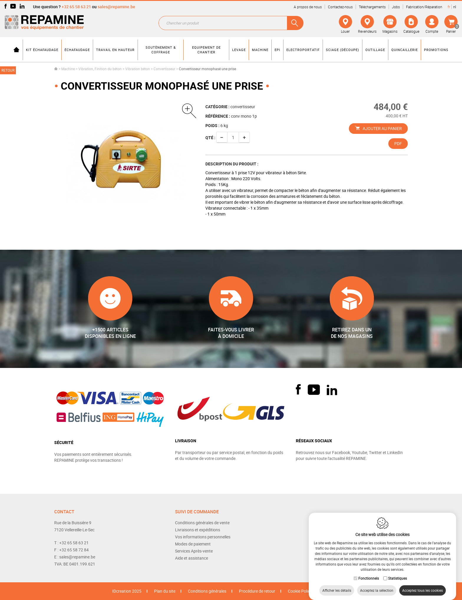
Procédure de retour (257, 591)
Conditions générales (207, 591)
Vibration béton (137, 68)
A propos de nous (308, 6)
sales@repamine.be (116, 6)
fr (449, 6)
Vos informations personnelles (202, 537)
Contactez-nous (340, 6)
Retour (7, 70)
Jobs (396, 6)
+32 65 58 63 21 (76, 6)
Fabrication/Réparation (424, 6)
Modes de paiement (193, 544)
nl (454, 6)
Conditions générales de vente (202, 522)
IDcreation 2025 (126, 591)
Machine (68, 68)
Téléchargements (372, 6)
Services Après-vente (194, 551)
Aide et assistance (191, 558)
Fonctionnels (368, 572)
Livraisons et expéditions (197, 529)
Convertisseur (164, 68)
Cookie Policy (300, 591)
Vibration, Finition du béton (100, 68)
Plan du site (164, 591)
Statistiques (397, 572)
